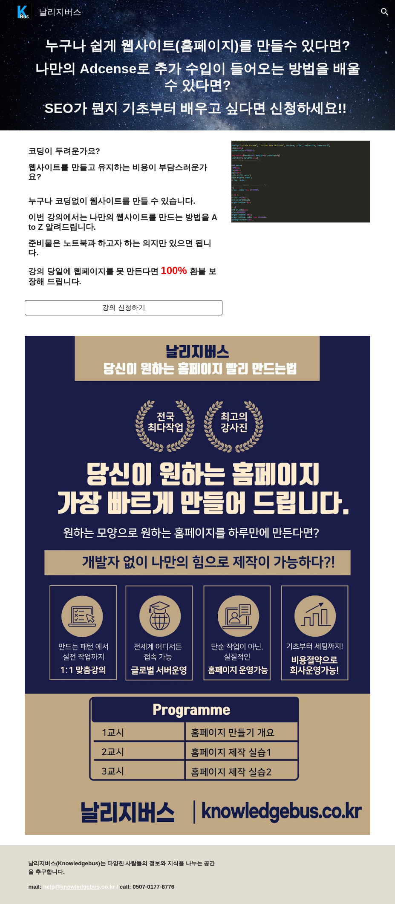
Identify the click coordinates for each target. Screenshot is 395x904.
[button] (385, 12)
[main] (197, 77)
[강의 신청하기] (123, 308)
